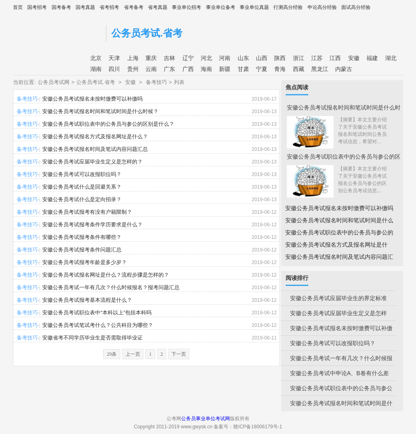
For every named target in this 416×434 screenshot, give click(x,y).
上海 (133, 58)
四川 (114, 69)
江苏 (317, 58)
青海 (280, 69)
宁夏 (261, 69)
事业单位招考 (186, 7)
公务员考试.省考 (146, 33)
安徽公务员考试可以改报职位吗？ (81, 174)
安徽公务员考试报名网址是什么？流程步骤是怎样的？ (105, 275)
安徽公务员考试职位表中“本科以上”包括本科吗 (97, 312)
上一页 (133, 354)
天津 (114, 58)
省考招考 (109, 7)
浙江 (298, 58)
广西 (188, 69)
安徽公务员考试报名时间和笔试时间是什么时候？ (100, 111)
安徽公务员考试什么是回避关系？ (81, 187)
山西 (261, 58)
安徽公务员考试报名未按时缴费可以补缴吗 (92, 99)
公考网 (57, 31)
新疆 (224, 69)
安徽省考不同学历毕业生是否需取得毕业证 (92, 338)
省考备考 (133, 7)
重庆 (151, 58)
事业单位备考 (220, 7)
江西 (335, 58)
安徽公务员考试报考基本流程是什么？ (87, 300)
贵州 (133, 69)
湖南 (96, 69)
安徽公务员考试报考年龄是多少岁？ (84, 262)
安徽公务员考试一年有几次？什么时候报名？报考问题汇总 (111, 287)
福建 (372, 58)
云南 (151, 69)
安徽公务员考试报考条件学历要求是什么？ (92, 224)
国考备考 (61, 7)
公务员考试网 (53, 82)
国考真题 (85, 7)
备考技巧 (156, 82)
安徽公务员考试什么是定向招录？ (81, 199)
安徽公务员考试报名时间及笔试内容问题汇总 (95, 149)
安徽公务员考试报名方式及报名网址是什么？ (95, 136)
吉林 (169, 58)
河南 (224, 58)
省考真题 (157, 7)
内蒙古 (343, 69)
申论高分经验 (322, 7)
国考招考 (37, 7)
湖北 (390, 58)
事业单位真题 (254, 7)
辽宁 (188, 58)
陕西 (280, 58)
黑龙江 (319, 69)
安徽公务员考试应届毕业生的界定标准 (338, 298)
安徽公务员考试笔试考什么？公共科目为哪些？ (97, 325)
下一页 (178, 354)
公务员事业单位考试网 (205, 418)
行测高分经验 (288, 7)
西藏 (298, 69)
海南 (206, 69)
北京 (96, 58)
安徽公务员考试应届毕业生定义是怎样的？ (92, 162)
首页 (18, 7)
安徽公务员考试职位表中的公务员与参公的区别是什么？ (108, 124)
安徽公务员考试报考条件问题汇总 (81, 250)
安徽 (354, 58)
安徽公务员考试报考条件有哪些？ (81, 237)
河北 (206, 58)
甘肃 (243, 69)
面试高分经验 (355, 7)
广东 (169, 69)
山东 (243, 58)
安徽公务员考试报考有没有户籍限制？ (87, 212)
